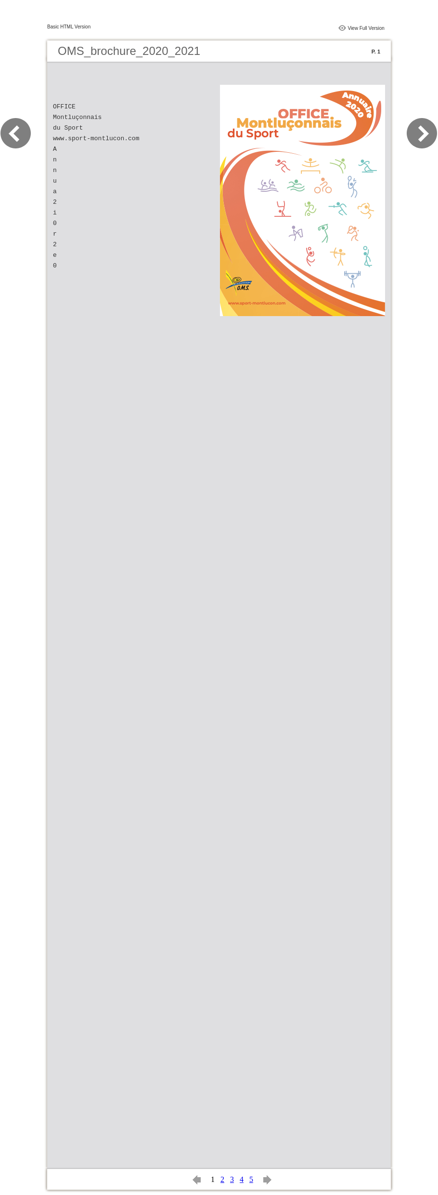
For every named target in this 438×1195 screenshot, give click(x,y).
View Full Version (366, 28)
